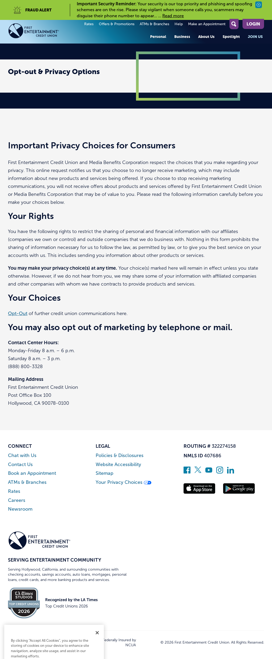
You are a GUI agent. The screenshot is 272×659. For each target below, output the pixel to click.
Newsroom (20, 509)
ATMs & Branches (154, 24)
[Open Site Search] (234, 24)
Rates (89, 24)
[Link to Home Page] (39, 32)
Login (253, 23)
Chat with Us (22, 455)
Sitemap (104, 473)
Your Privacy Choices (123, 482)
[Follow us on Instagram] (219, 472)
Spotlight (231, 37)
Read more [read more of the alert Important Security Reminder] (173, 16)
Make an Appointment (207, 24)
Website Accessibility (118, 464)
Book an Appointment (32, 473)
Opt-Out (17, 313)
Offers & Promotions (116, 24)
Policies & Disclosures (119, 455)
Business (182, 37)
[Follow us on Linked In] (230, 472)
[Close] (97, 652)
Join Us (255, 37)
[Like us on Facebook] (187, 472)
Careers (16, 500)
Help (179, 24)
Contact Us (20, 464)
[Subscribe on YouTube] (208, 472)
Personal (158, 37)
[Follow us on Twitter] (197, 472)
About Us (206, 37)
